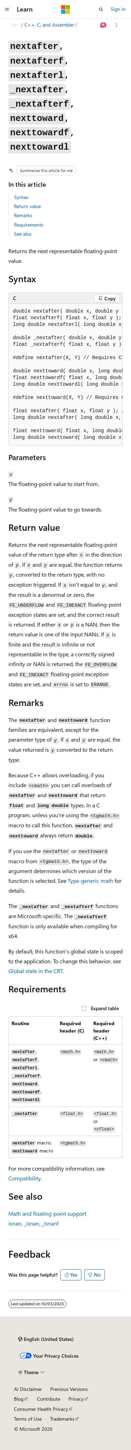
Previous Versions (69, 1389)
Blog (18, 1398)
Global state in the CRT (35, 970)
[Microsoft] (65, 9)
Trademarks (62, 1418)
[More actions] (116, 25)
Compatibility (24, 1178)
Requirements (28, 224)
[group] (65, 374)
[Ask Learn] (103, 25)
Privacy (76, 1398)
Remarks (23, 215)
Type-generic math (90, 880)
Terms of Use (28, 1418)
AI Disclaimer (28, 1389)
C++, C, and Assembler (49, 24)
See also (22, 233)
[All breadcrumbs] (14, 25)
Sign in (118, 9)
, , (33, 1223)
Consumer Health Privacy (41, 1409)
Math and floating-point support (47, 1213)
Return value (27, 206)
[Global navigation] (7, 9)
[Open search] (101, 9)
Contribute (48, 1398)
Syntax (21, 197)
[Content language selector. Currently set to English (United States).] (46, 1339)
